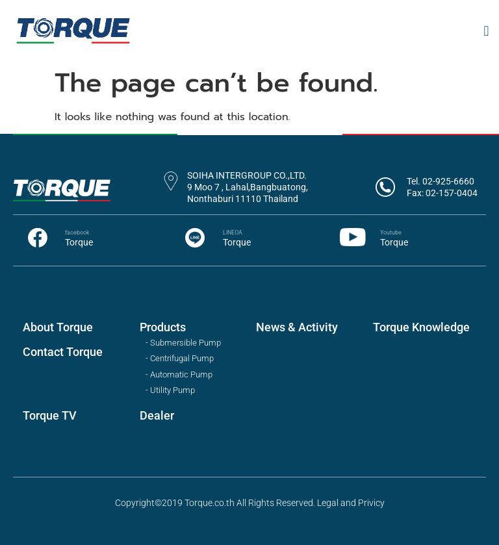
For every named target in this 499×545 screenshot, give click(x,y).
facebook (77, 232)
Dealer (157, 415)
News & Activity (297, 327)
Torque (79, 242)
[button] (486, 31)
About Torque (58, 327)
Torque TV (50, 415)
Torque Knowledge (421, 327)
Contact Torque (63, 352)
